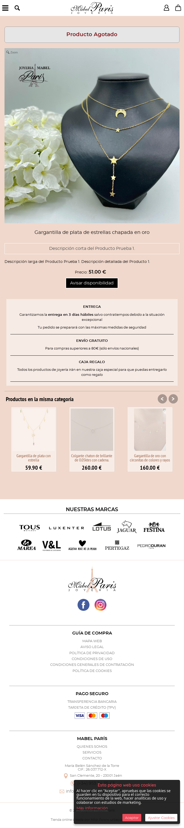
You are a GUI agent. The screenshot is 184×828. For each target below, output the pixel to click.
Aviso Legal (92, 647)
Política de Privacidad (92, 653)
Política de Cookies (92, 671)
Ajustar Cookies (161, 817)
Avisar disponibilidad (92, 283)
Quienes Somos (92, 747)
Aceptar (132, 817)
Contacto (92, 758)
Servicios (92, 752)
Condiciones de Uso (92, 659)
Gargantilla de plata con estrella (33, 458)
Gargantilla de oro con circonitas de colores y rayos (150, 458)
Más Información (92, 808)
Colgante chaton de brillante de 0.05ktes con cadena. (91, 458)
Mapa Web (92, 641)
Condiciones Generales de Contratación (92, 665)
